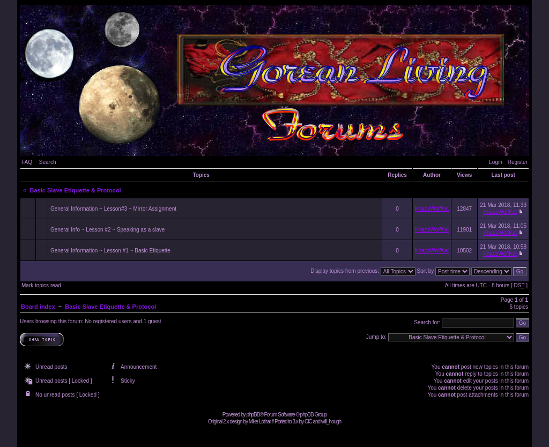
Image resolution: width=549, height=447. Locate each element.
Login (495, 162)
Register (518, 162)
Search (47, 162)
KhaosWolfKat (432, 209)
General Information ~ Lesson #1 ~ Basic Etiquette (110, 251)
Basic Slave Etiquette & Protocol (75, 190)
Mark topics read (41, 285)
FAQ (26, 162)
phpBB (252, 415)
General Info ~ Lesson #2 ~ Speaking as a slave (107, 230)
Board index (38, 306)
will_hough (331, 421)
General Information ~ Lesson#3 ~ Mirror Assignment (113, 209)
